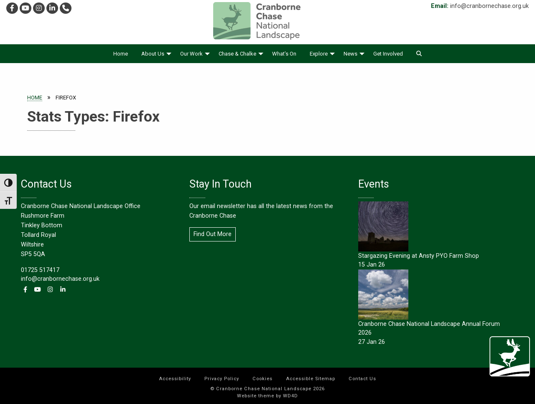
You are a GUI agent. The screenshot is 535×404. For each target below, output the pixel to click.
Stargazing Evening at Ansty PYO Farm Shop (418, 255)
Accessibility (175, 378)
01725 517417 (40, 270)
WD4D (290, 396)
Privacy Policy (221, 378)
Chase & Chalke (237, 54)
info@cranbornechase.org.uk (489, 6)
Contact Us (362, 378)
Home (120, 54)
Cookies (262, 378)
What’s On (284, 54)
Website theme (255, 396)
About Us (152, 54)
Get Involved (388, 54)
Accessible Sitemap (310, 378)
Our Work (191, 54)
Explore (319, 54)
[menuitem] (121, 53)
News (350, 54)
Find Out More (213, 234)
